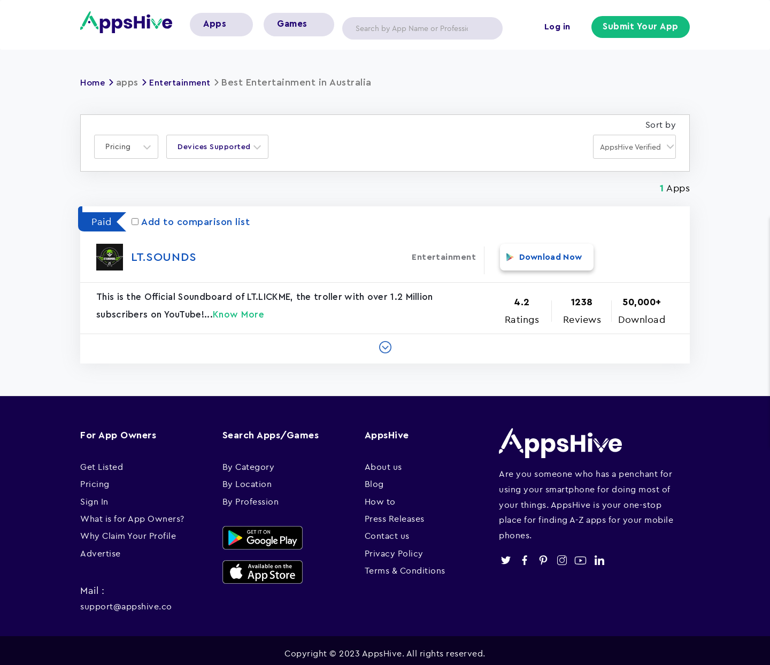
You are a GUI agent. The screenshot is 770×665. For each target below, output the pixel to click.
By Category (248, 460)
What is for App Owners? (132, 512)
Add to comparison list (191, 222)
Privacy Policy (394, 547)
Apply (486, 28)
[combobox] (126, 147)
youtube (580, 554)
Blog (374, 477)
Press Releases (395, 512)
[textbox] (121, 146)
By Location (247, 477)
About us (383, 460)
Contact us (387, 529)
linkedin (599, 554)
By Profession (250, 495)
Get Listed (101, 460)
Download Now (542, 256)
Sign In (94, 495)
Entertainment (187, 82)
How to (380, 495)
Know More (239, 308)
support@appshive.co (126, 599)
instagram (561, 554)
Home (94, 82)
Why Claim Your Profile (128, 529)
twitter (505, 554)
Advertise (100, 547)
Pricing (95, 477)
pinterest (543, 554)
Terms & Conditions (405, 564)
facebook (524, 554)
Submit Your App (642, 28)
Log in (559, 28)
